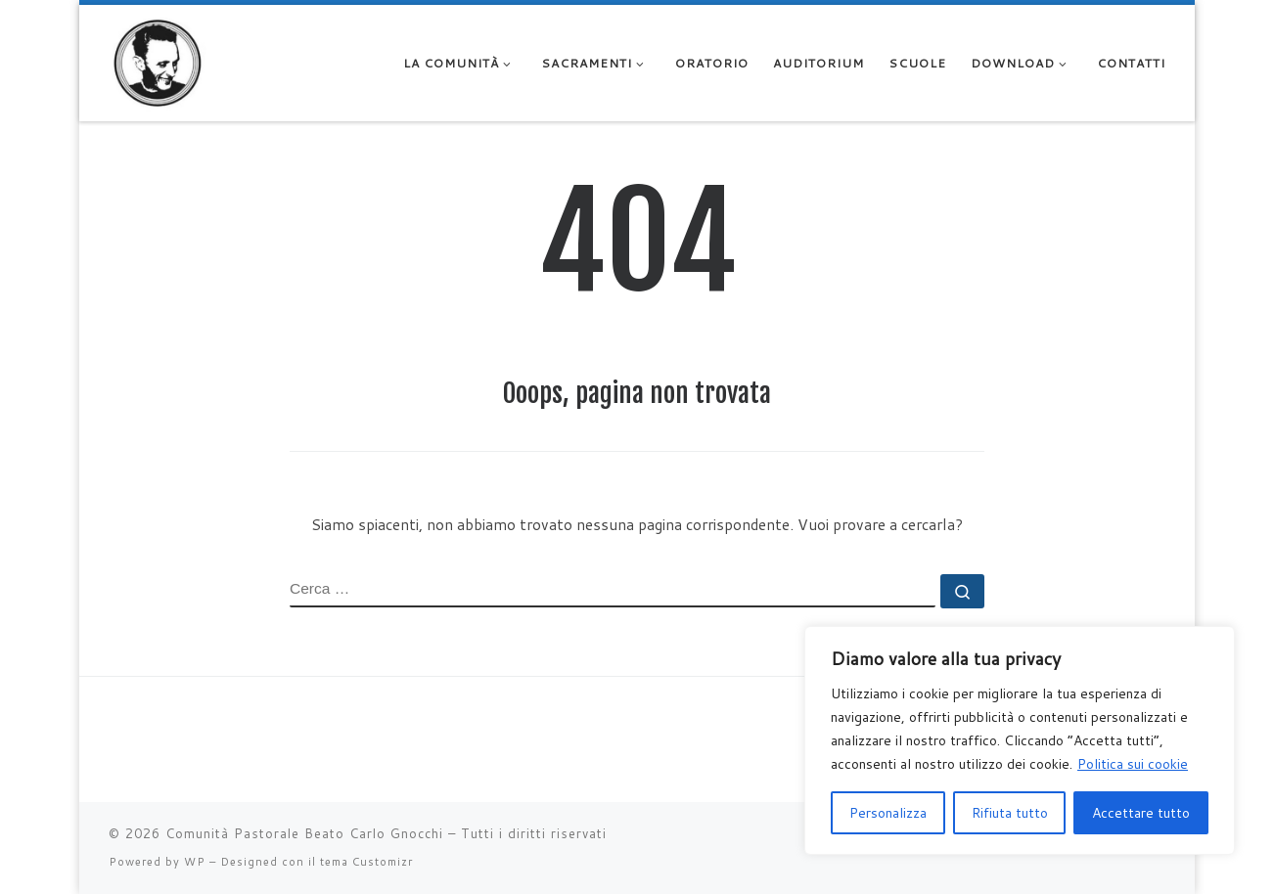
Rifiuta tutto (1010, 813)
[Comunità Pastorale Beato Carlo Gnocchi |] (157, 62)
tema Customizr (366, 862)
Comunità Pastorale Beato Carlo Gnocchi (304, 833)
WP (194, 862)
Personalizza (888, 813)
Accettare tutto (1141, 813)
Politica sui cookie (1132, 764)
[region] (1019, 740)
